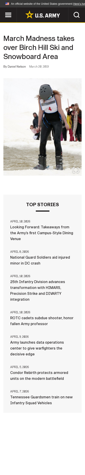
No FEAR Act (20, 461)
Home (18, 449)
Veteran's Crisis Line (56, 461)
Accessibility (49, 455)
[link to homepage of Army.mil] (43, 14)
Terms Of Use (18, 455)
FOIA (74, 455)
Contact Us (40, 449)
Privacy (64, 449)
